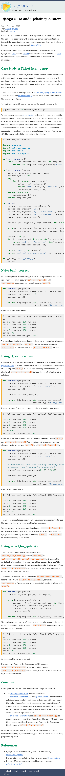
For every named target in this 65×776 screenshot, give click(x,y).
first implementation (19, 693)
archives (32, 10)
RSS (30, 771)
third (59, 53)
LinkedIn (24, 771)
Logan (12, 31)
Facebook (7, 771)
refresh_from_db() (14, 764)
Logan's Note (23, 6)
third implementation (19, 715)
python (15, 28)
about (15, 10)
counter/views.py (25, 95)
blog (21, 10)
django (8, 28)
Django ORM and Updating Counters (31, 19)
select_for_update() (14, 754)
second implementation (20, 696)
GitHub (16, 771)
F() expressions (7, 365)
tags (26, 10)
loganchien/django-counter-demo (48, 92)
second (26, 53)
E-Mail (36, 771)
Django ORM (36, 45)
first (14, 53)
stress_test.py (28, 115)
